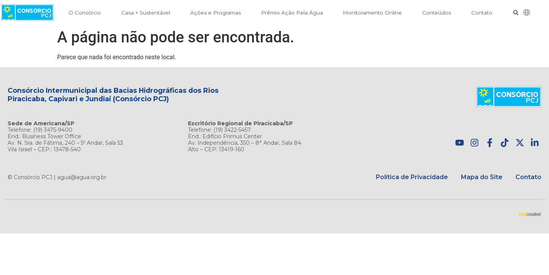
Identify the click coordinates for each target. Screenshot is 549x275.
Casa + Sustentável (145, 13)
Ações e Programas (215, 13)
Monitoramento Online (372, 13)
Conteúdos (436, 13)
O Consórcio (85, 13)
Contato (481, 13)
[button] (515, 13)
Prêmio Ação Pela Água (292, 13)
